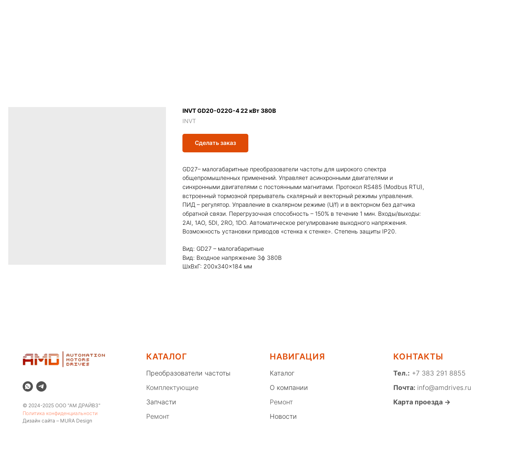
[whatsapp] (433, 14)
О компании (120, 10)
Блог (341, 10)
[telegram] (41, 386)
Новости (310, 10)
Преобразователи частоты (188, 373)
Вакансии (198, 17)
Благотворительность (141, 17)
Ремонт (274, 10)
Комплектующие (172, 387)
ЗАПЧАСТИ (316, 43)
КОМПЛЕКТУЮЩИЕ (252, 43)
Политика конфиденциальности (60, 413)
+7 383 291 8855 (438, 373)
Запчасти (161, 402)
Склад (206, 10)
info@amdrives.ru (444, 387)
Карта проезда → (422, 402)
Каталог (239, 10)
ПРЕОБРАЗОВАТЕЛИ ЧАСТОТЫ (156, 43)
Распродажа (167, 10)
